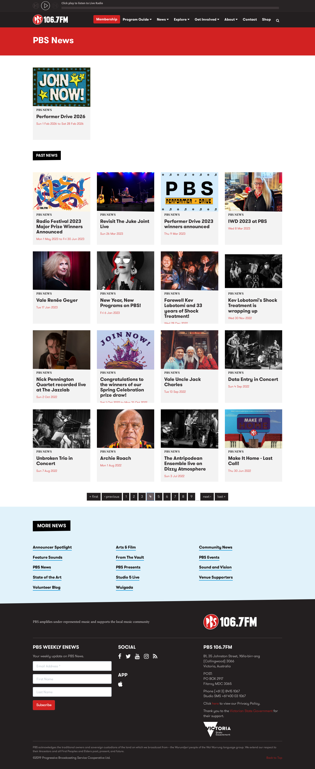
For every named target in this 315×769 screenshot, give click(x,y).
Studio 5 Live (127, 577)
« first (93, 496)
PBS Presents (128, 567)
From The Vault (130, 557)
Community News (215, 547)
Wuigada (124, 587)
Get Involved (207, 19)
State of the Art (47, 577)
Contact (250, 19)
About (231, 19)
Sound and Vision (215, 567)
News (163, 19)
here (215, 703)
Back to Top (274, 757)
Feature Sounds (47, 557)
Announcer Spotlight (52, 547)
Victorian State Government (251, 710)
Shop (266, 19)
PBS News (42, 567)
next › (207, 496)
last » (221, 496)
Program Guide (137, 19)
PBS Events (209, 557)
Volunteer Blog (46, 587)
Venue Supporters (216, 577)
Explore (181, 19)
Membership (106, 19)
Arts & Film (126, 547)
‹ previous (111, 496)
